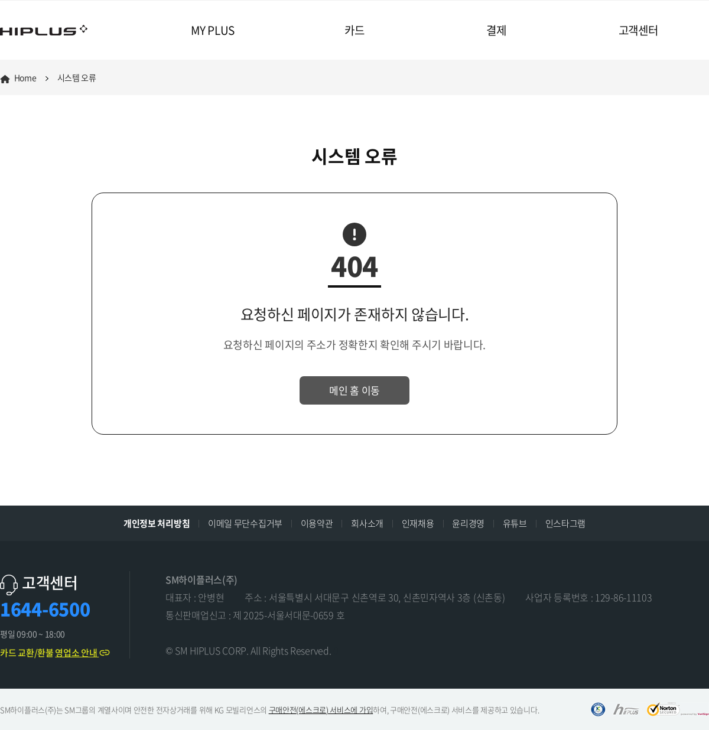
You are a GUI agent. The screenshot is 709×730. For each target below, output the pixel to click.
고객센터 (638, 30)
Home (18, 77)
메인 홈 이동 (354, 390)
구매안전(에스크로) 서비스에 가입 (321, 709)
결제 (496, 30)
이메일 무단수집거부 (245, 523)
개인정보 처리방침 (156, 523)
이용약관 (317, 523)
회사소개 (367, 523)
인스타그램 (565, 523)
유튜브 (515, 523)
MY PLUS (213, 30)
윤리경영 (468, 523)
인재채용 (418, 523)
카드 (354, 30)
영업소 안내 (82, 652)
